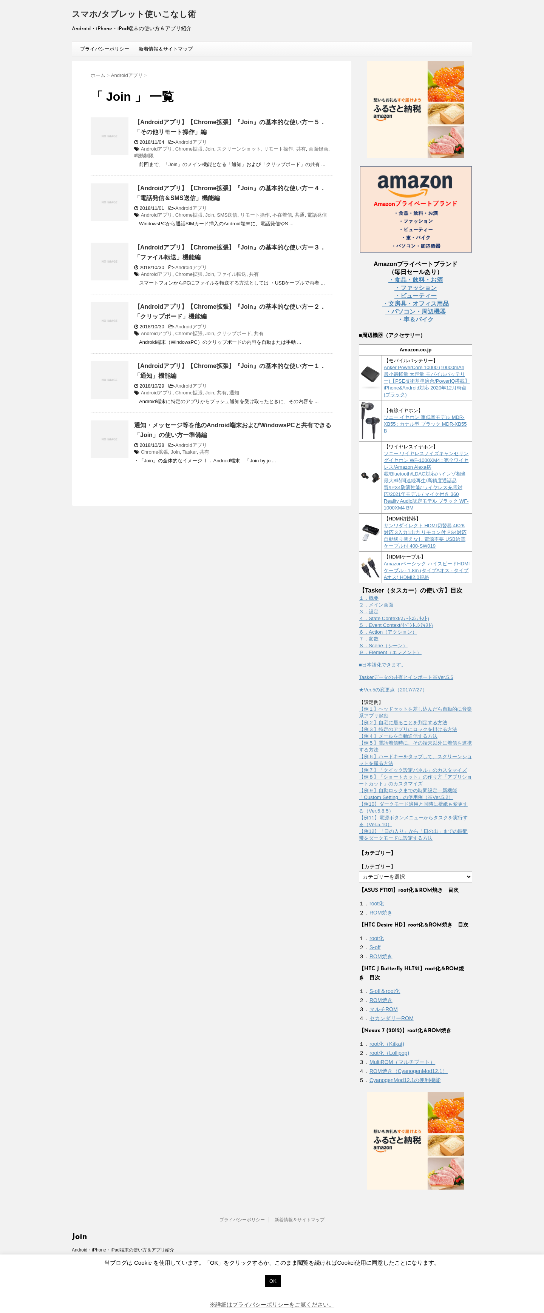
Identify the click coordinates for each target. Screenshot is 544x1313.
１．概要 (369, 598)
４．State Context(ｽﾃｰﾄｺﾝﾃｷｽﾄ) (394, 618)
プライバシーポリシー (104, 49)
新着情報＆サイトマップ (166, 49)
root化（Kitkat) (386, 1044)
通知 (234, 393)
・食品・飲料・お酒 (415, 280)
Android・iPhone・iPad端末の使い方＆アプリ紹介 (123, 1250)
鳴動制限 (144, 156)
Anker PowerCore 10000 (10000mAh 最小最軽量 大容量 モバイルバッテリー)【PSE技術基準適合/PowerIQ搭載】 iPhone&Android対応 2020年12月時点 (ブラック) (427, 381)
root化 (376, 903)
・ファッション (415, 288)
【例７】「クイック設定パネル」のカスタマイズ (413, 770)
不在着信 (282, 215)
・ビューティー (415, 295)
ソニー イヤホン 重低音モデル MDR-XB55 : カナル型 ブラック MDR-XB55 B (425, 424)
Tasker (189, 452)
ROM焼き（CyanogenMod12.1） (408, 1071)
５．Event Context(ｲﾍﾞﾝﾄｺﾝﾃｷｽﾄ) (396, 625)
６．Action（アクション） (388, 632)
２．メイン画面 (376, 605)
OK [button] (273, 1281)
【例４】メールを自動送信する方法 (398, 736)
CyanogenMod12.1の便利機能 (404, 1080)
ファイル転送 (231, 274)
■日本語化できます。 (382, 665)
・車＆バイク (415, 319)
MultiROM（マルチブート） (402, 1062)
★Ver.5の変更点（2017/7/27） (393, 690)
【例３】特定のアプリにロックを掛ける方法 (408, 729)
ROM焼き (381, 913)
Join (209, 149)
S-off (374, 947)
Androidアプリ (191, 142)
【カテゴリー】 (377, 867)
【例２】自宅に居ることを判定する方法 (403, 722)
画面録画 (318, 149)
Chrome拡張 (188, 149)
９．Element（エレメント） (390, 652)
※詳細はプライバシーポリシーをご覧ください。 (272, 1304)
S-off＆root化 (384, 991)
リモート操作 (278, 149)
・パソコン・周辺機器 (415, 311)
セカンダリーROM (391, 1018)
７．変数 (369, 639)
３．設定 (369, 611)
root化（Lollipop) (389, 1053)
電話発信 (317, 215)
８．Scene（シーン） (383, 645)
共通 (299, 215)
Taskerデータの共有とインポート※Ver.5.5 (406, 677)
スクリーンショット (239, 149)
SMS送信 (227, 215)
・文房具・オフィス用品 (415, 303)
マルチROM (383, 1009)
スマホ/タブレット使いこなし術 (134, 15)
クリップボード (234, 333)
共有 (301, 149)
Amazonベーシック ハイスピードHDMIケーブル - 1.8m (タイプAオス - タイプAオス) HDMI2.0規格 (427, 570)
